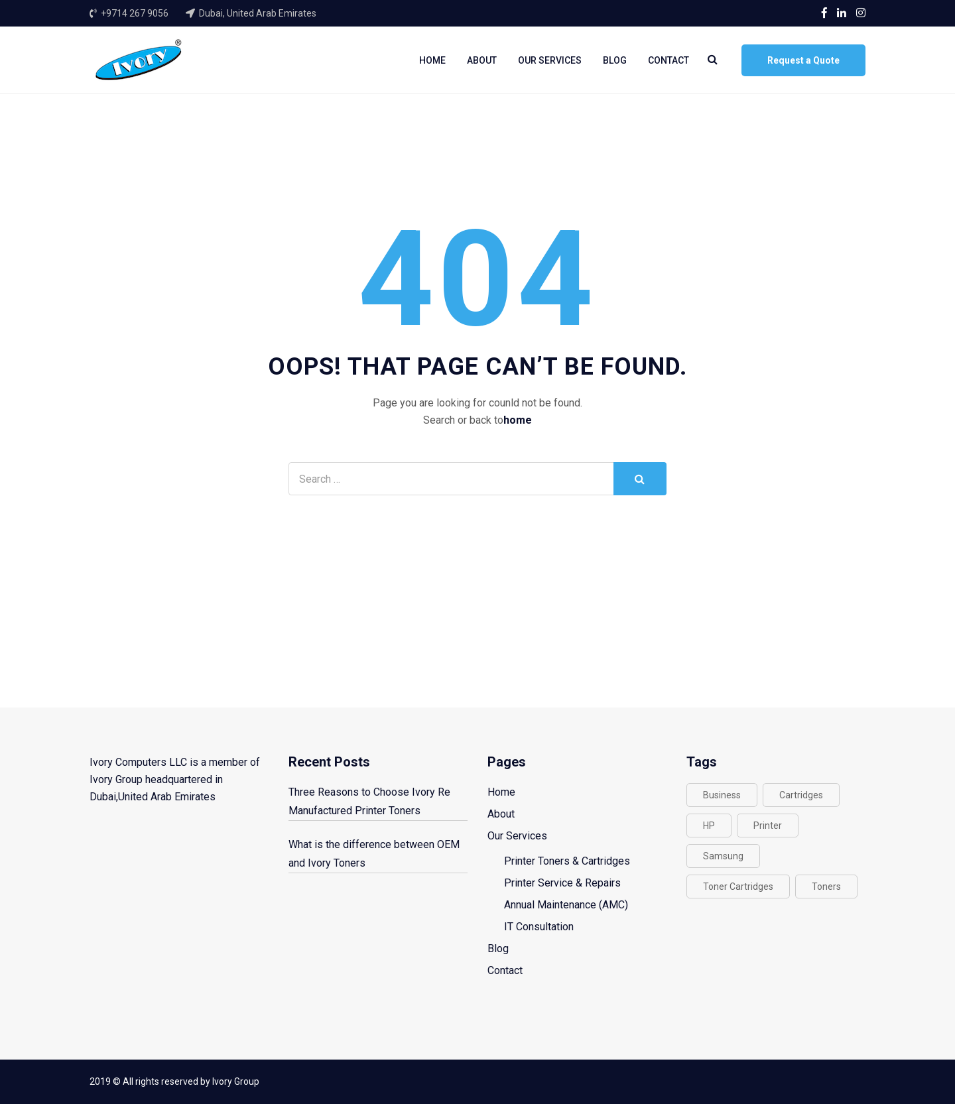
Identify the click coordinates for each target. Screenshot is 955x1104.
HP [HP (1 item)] (709, 825)
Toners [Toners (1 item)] (826, 886)
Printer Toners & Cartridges (567, 861)
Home (432, 60)
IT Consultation (539, 926)
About (482, 60)
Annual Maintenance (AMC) (566, 904)
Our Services (550, 60)
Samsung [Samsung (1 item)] (723, 856)
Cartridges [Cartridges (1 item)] (801, 795)
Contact (668, 60)
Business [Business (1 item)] (722, 795)
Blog (615, 60)
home (517, 420)
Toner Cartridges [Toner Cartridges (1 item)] (738, 886)
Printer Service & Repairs (562, 883)
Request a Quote (803, 60)
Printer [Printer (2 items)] (767, 825)
